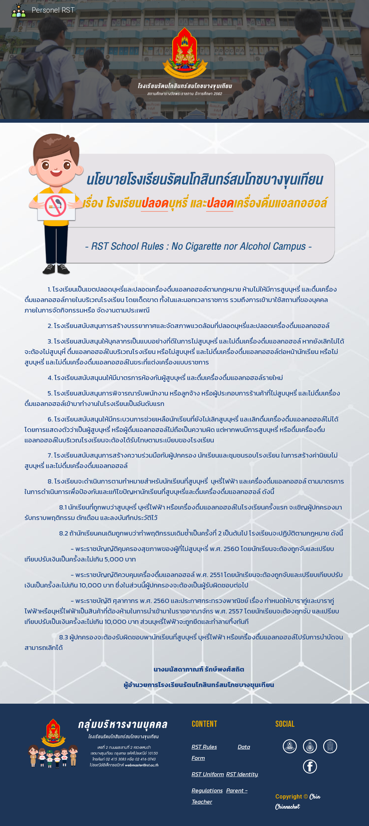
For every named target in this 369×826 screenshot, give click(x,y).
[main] (185, 487)
